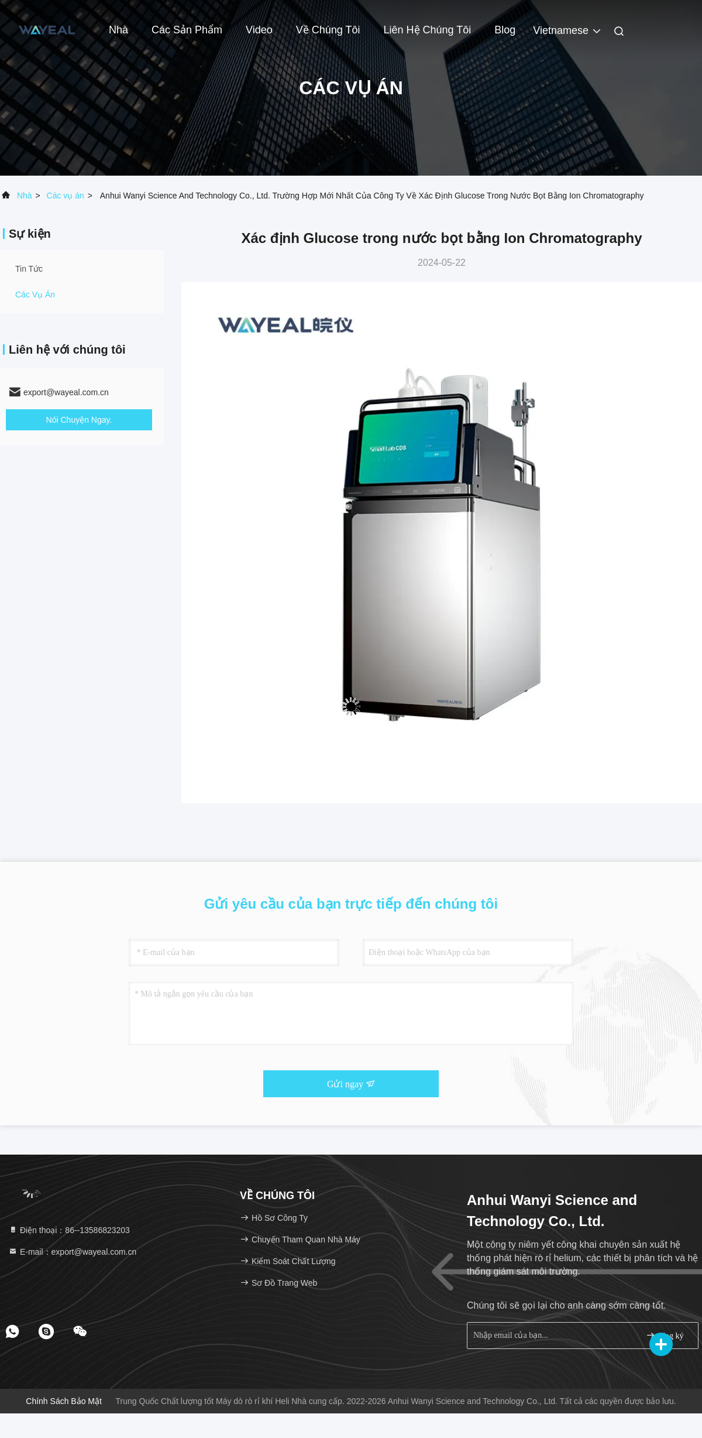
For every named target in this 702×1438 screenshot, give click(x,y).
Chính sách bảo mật (64, 1401)
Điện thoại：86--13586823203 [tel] (69, 1230)
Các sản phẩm (187, 30)
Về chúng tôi (328, 30)
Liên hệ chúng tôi (428, 30)
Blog (504, 30)
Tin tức (29, 268)
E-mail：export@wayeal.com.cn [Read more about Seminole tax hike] (72, 1251)
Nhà (118, 30)
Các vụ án (65, 195)
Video (259, 30)
